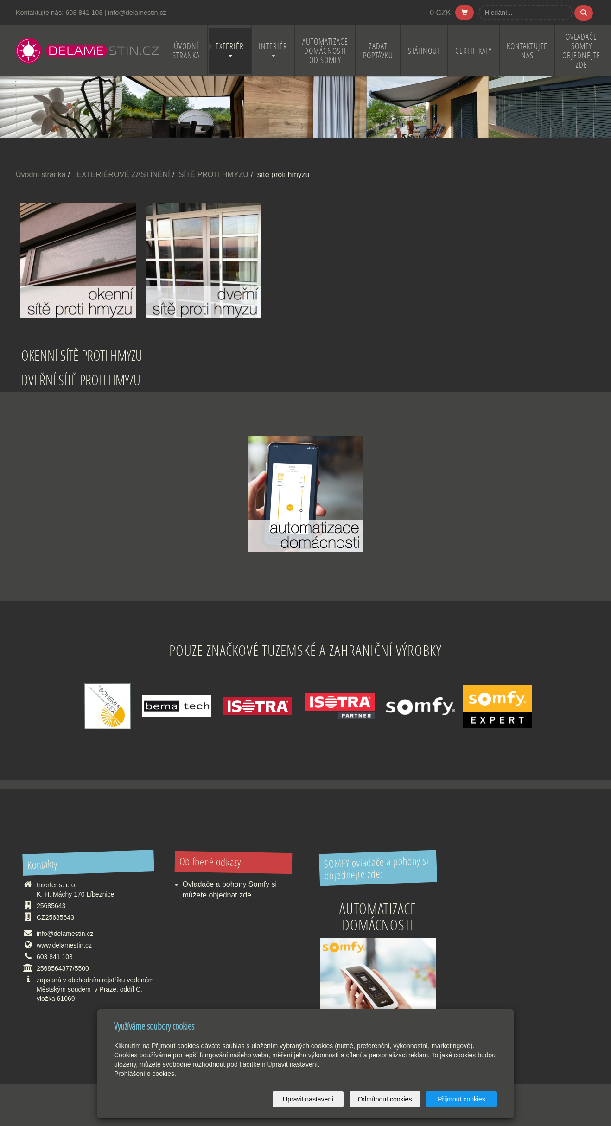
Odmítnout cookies (385, 1099)
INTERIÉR (273, 49)
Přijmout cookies (461, 1099)
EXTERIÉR (230, 49)
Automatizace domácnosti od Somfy (325, 50)
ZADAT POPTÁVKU (378, 51)
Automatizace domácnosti (377, 917)
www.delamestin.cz (64, 945)
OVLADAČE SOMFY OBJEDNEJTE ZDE (581, 51)
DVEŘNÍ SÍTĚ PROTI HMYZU (80, 380)
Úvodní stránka (41, 174)
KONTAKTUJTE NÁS (527, 51)
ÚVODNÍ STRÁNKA (186, 51)
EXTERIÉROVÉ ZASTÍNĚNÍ (123, 174)
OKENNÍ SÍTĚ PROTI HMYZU (81, 355)
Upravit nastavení (308, 1099)
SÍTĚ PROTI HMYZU (213, 174)
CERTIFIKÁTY (473, 50)
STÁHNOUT (424, 50)
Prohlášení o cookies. (145, 1073)
